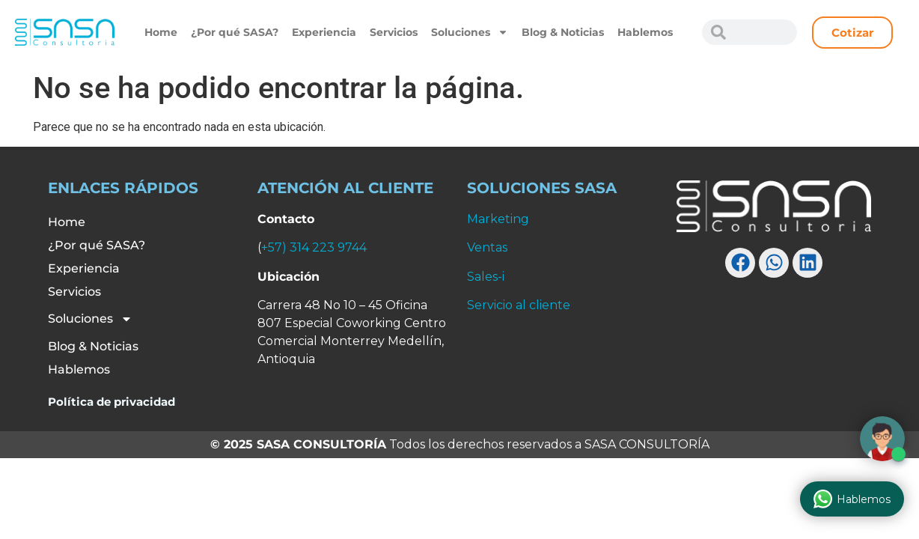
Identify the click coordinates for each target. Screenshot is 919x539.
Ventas (487, 247)
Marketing (498, 219)
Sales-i (485, 277)
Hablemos (645, 32)
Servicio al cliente (518, 305)
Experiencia (324, 32)
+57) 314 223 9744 (314, 247)
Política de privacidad (111, 402)
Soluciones (469, 32)
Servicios (394, 32)
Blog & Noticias (563, 32)
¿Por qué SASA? (234, 32)
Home (160, 32)
